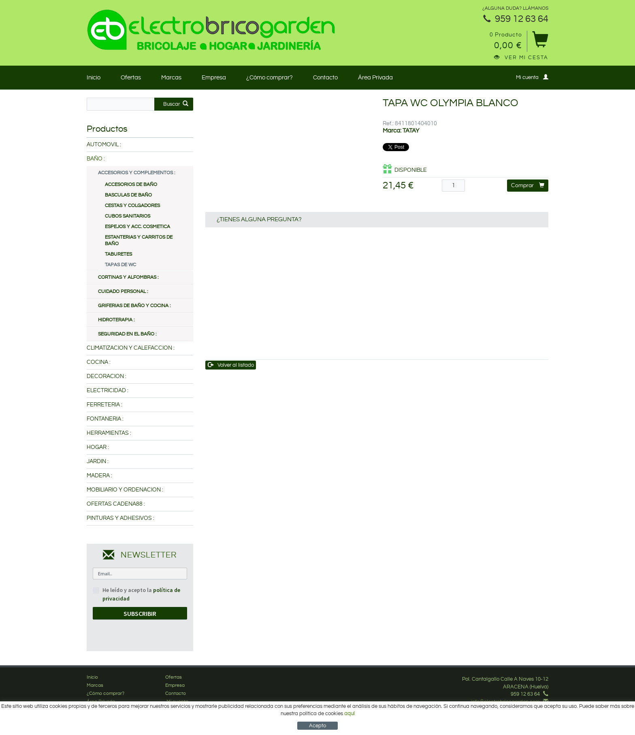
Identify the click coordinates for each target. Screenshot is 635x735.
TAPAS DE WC (120, 264)
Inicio (93, 78)
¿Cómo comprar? (269, 78)
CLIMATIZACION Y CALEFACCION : (131, 348)
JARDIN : (98, 461)
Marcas (171, 78)
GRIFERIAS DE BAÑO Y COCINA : (134, 305)
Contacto (325, 78)
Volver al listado (231, 365)
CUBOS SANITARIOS (127, 216)
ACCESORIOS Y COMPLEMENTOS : (136, 172)
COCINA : (99, 362)
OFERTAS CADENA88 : (116, 504)
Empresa (214, 78)
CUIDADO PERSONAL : (123, 291)
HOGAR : (98, 447)
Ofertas (131, 78)
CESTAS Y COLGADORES (132, 205)
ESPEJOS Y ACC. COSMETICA (137, 226)
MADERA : (99, 476)
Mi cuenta (532, 77)
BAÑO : (96, 159)
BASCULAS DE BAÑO (128, 195)
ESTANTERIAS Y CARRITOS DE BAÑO (139, 240)
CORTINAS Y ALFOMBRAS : (128, 277)
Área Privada (375, 78)
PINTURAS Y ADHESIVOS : (120, 518)
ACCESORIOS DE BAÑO (131, 184)
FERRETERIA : (104, 405)
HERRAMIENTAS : (109, 433)
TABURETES (118, 254)
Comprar (527, 185)
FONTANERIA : (105, 419)
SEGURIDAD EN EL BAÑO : (127, 334)
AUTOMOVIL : (104, 144)
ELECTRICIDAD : (107, 390)
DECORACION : (106, 376)
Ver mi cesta (521, 57)
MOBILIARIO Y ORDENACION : (125, 490)
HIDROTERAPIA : (116, 320)
